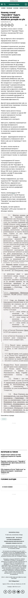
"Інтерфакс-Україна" (19, 552)
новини (3, 8)
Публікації (9, 8)
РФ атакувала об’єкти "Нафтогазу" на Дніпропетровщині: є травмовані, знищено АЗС (13, 471)
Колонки (15, 8)
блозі (13, 193)
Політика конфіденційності (14, 539)
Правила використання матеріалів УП (14, 541)
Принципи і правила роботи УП (14, 543)
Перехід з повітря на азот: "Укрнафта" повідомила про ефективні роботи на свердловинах (13, 462)
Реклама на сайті (10, 537)
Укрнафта (4, 419)
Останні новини (7, 487)
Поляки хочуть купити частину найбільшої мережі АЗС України (11, 455)
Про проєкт (19, 537)
